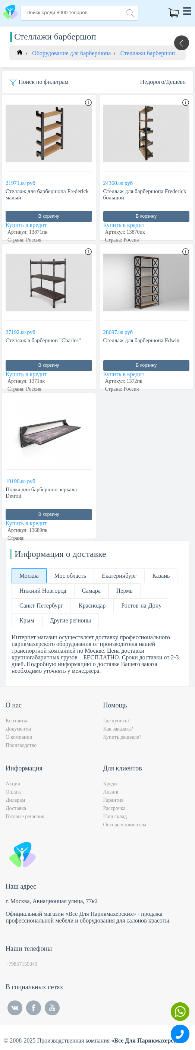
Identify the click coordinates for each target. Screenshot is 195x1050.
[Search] (129, 12)
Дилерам (15, 800)
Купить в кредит (26, 225)
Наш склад (115, 816)
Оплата (14, 792)
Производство (21, 745)
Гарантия (113, 800)
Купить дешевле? (122, 737)
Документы (18, 729)
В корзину (48, 216)
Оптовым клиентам (124, 824)
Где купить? (116, 720)
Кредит (111, 783)
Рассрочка (114, 808)
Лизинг (111, 792)
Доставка (16, 808)
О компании (19, 737)
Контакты (16, 720)
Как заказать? (118, 729)
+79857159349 (21, 964)
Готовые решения (25, 816)
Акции (13, 783)
